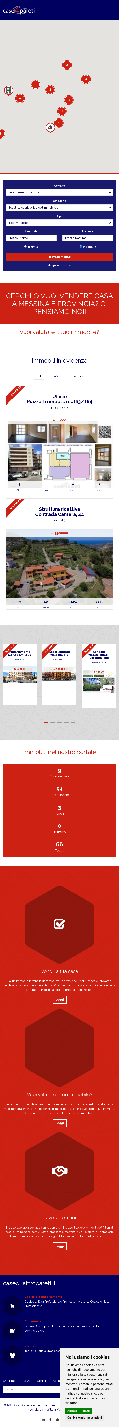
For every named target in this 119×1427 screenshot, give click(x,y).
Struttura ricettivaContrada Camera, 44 (59, 511)
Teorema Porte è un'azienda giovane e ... (50, 1350)
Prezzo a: (88, 231)
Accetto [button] (72, 1410)
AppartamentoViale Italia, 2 (59, 653)
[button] (50, 128)
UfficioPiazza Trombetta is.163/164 (59, 399)
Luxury (26, 1380)
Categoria (59, 200)
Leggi (59, 999)
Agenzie (58, 1380)
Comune (59, 185)
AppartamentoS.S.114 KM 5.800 (19, 653)
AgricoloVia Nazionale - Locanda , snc (99, 654)
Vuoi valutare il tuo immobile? (59, 332)
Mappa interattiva (59, 265)
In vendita (89, 246)
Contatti (42, 1380)
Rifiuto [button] (85, 1410)
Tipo (59, 216)
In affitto (32, 246)
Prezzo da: (31, 231)
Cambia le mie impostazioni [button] (84, 1417)
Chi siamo (9, 1380)
